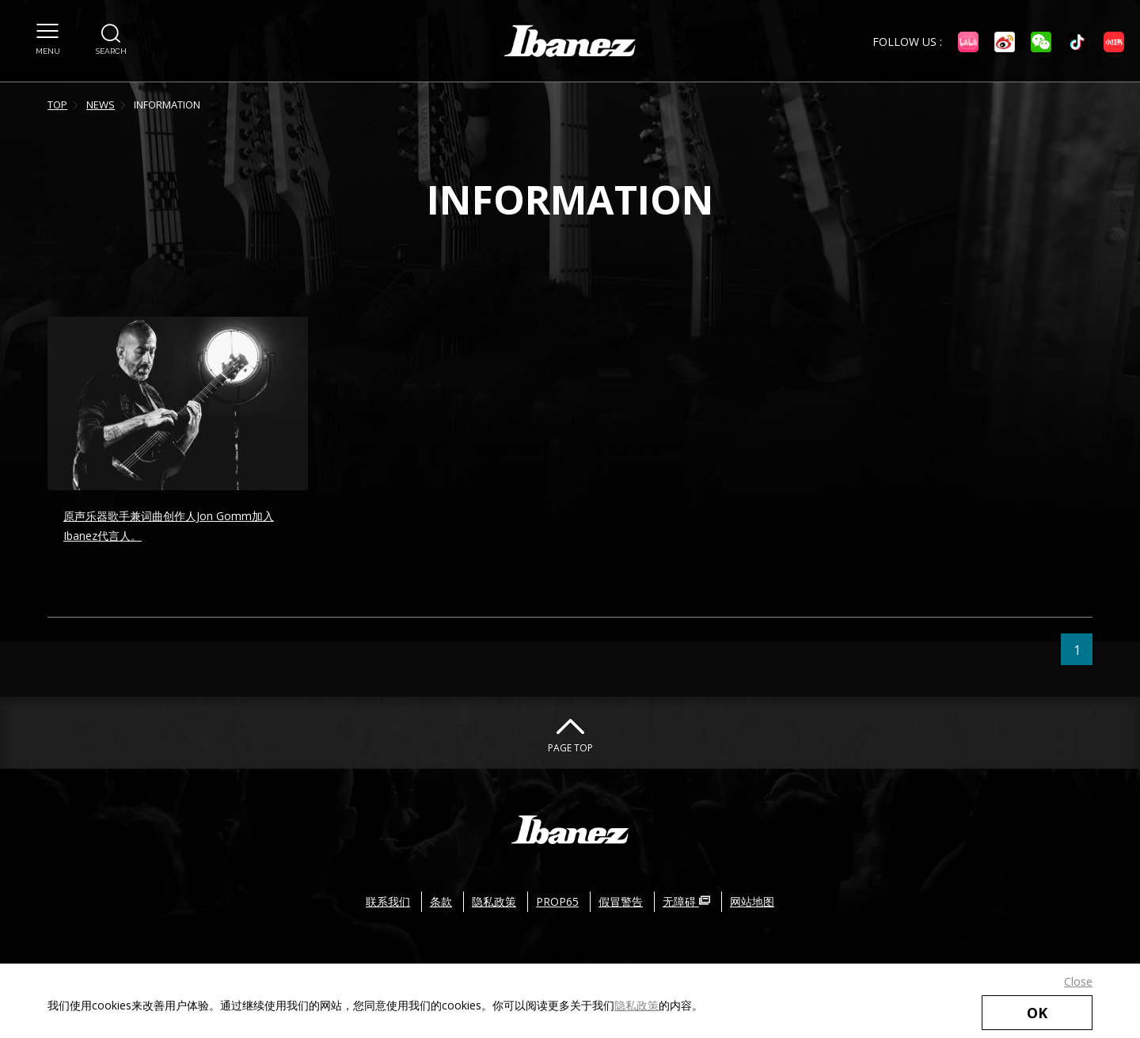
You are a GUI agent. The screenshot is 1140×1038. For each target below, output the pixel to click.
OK (1037, 1012)
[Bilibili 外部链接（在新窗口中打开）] (968, 42)
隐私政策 (636, 1005)
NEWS (100, 104)
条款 (441, 901)
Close (1078, 981)
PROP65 (557, 901)
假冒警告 (620, 901)
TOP (57, 104)
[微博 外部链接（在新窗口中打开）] (1004, 42)
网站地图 (752, 901)
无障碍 (686, 901)
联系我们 (388, 901)
